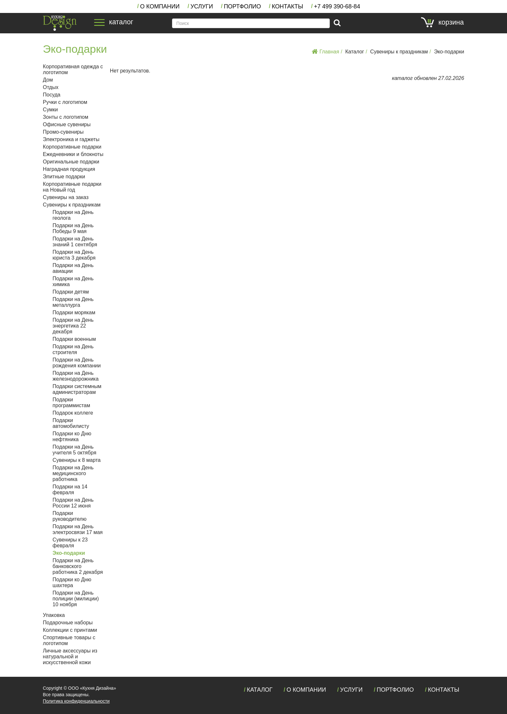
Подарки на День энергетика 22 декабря (73, 325)
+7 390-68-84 (337, 6)
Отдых (51, 87)
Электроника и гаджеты (71, 139)
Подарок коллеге (73, 413)
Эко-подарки (449, 51)
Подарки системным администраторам (77, 389)
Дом (48, 80)
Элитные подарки (64, 176)
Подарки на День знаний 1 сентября (75, 241)
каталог (113, 22)
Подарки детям (71, 292)
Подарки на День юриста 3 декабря (74, 255)
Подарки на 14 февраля (70, 489)
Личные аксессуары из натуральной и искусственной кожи (70, 656)
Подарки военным (74, 339)
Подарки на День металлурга (73, 302)
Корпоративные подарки (72, 147)
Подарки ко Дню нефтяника (72, 436)
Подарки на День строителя (73, 349)
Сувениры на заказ (66, 197)
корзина (442, 22)
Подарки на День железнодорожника (76, 376)
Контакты (287, 6)
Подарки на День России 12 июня (73, 502)
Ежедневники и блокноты (73, 154)
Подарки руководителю (70, 516)
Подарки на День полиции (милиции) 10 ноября (76, 598)
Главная (325, 51)
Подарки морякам (74, 312)
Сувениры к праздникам (399, 51)
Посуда (51, 94)
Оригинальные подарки (71, 161)
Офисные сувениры (67, 124)
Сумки (50, 109)
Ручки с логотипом (65, 102)
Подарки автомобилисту (71, 423)
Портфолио (242, 6)
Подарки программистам (71, 402)
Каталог (354, 51)
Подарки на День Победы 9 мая (73, 228)
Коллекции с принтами (70, 630)
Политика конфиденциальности (76, 701)
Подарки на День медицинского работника (73, 473)
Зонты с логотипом (65, 117)
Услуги (201, 6)
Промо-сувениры (63, 132)
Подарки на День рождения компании (77, 362)
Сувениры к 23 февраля (70, 542)
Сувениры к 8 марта (77, 460)
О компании (159, 6)
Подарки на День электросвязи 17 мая (78, 529)
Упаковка (54, 615)
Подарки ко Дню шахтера (72, 582)
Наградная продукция (69, 169)
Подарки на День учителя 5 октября (74, 449)
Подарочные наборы (68, 622)
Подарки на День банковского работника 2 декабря (78, 566)
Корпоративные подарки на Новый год (72, 187)
